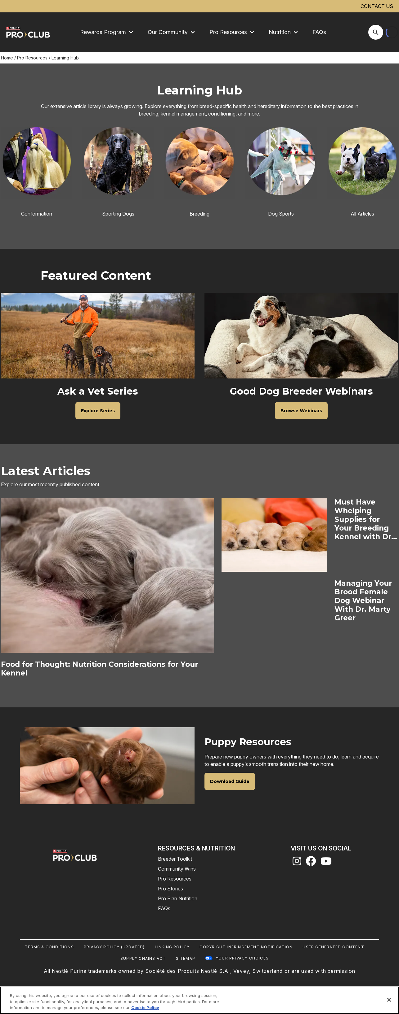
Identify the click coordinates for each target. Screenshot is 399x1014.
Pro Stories (170, 888)
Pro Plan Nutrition (177, 898)
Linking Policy (172, 947)
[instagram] (297, 863)
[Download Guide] (229, 781)
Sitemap (185, 958)
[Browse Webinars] (301, 410)
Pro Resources (32, 57)
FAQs (319, 32)
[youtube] (326, 863)
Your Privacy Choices (242, 958)
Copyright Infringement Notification (246, 947)
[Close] (389, 1000)
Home (7, 57)
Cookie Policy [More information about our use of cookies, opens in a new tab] (145, 1007)
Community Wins (177, 869)
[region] (199, 1000)
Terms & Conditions (49, 947)
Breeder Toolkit (175, 859)
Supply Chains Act (143, 958)
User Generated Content (333, 947)
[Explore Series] (97, 410)
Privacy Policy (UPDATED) (114, 947)
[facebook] (311, 863)
